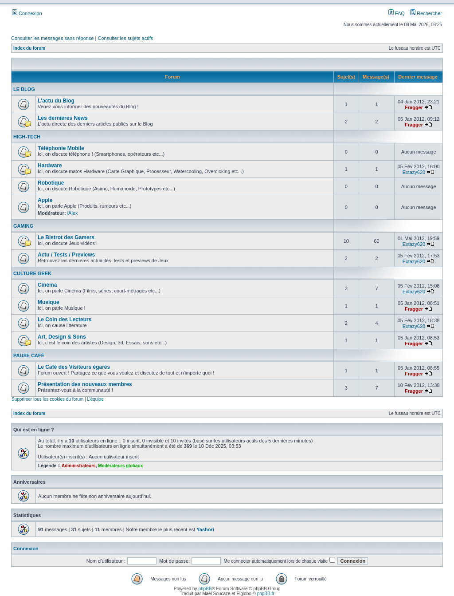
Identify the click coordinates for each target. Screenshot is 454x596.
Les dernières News (63, 118)
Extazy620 (414, 172)
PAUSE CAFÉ (28, 355)
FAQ (396, 13)
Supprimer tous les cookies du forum (47, 399)
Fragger (414, 107)
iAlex (72, 213)
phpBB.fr (265, 593)
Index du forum (29, 48)
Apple (45, 200)
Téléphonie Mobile (61, 148)
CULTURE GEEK (32, 273)
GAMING (23, 226)
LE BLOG (24, 89)
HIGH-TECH (26, 136)
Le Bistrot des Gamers (66, 237)
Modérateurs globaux (120, 465)
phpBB (204, 588)
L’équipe (95, 399)
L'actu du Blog (56, 101)
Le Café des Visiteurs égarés (74, 367)
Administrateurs (79, 465)
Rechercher (426, 13)
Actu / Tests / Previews (66, 255)
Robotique (51, 183)
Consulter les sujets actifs (125, 38)
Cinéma (47, 285)
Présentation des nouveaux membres (85, 384)
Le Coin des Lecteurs (64, 319)
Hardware (50, 165)
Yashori (205, 529)
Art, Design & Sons (62, 337)
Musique (48, 302)
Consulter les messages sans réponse (52, 38)
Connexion (27, 13)
